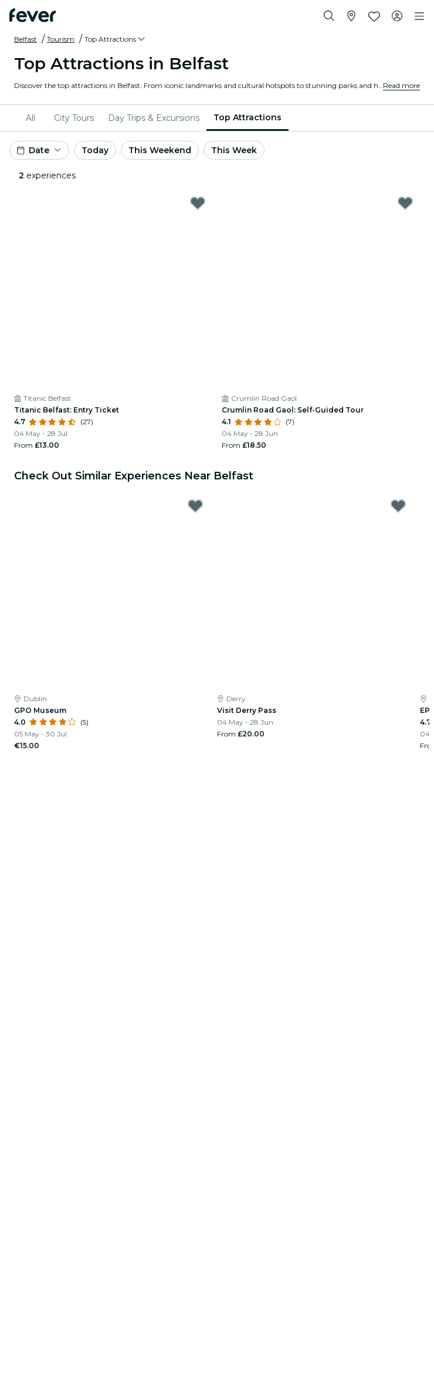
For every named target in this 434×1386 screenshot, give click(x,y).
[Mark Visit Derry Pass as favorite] (398, 505)
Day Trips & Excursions (153, 118)
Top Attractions (247, 117)
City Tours (74, 118)
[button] (115, 39)
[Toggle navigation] (419, 16)
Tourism (60, 39)
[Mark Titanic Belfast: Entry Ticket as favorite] (197, 203)
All (30, 118)
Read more (401, 85)
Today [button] (95, 150)
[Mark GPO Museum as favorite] (195, 505)
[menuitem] (33, 118)
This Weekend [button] (159, 150)
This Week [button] (234, 150)
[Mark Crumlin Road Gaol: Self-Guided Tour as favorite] (405, 203)
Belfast (25, 39)
